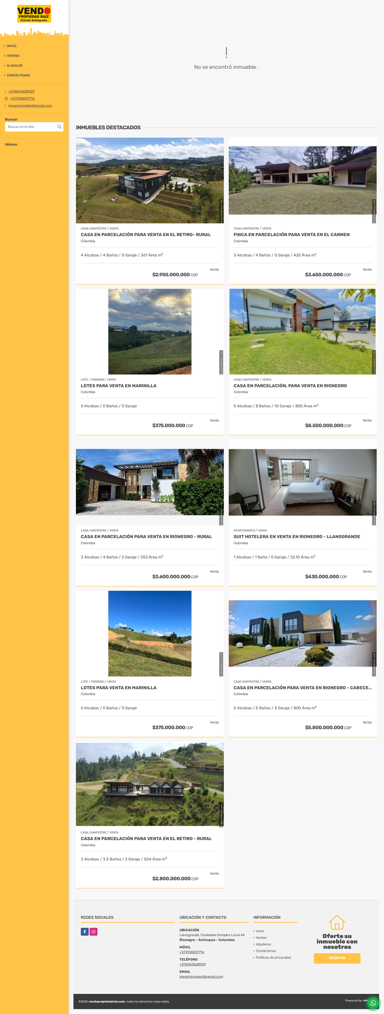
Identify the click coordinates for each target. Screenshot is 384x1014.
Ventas (13, 56)
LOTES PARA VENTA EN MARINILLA (118, 385)
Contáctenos (18, 75)
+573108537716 (22, 99)
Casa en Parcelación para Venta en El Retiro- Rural (146, 234)
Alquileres (263, 944)
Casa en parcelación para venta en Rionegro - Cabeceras (303, 687)
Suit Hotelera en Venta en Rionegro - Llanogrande (297, 536)
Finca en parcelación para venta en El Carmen (292, 234)
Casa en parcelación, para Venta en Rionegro (290, 385)
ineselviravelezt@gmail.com (30, 106)
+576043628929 (21, 91)
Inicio (11, 46)
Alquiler (15, 65)
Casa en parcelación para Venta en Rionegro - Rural (146, 536)
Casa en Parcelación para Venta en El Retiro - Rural (146, 838)
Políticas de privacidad (273, 957)
